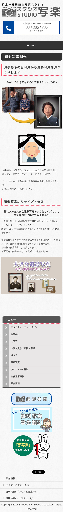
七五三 (14, 341)
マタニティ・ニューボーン (24, 327)
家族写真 (15, 362)
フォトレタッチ (31, 170)
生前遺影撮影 (17, 376)
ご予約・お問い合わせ (17, 485)
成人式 (14, 355)
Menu (33, 45)
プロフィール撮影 (19, 369)
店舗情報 (15, 383)
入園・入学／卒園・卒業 (23, 348)
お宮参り (15, 334)
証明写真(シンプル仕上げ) (19, 498)
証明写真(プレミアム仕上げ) (21, 491)
